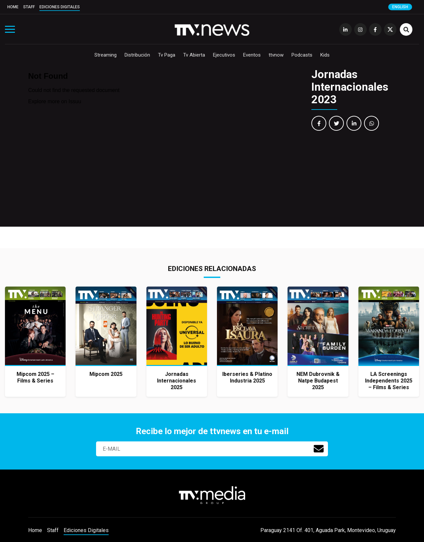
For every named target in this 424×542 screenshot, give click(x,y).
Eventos (252, 55)
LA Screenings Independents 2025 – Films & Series (388, 380)
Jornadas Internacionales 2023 (349, 87)
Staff (29, 7)
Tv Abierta (194, 55)
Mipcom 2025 (106, 374)
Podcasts (302, 55)
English (400, 7)
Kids (325, 55)
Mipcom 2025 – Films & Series (35, 377)
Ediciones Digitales (59, 7)
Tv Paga (166, 55)
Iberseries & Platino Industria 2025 (247, 377)
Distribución (137, 55)
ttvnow (276, 55)
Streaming (105, 55)
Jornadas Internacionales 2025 (176, 380)
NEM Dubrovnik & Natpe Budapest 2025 (318, 380)
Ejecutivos (224, 55)
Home (13, 7)
